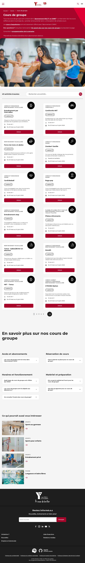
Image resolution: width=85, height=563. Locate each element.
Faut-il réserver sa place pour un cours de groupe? (64, 360)
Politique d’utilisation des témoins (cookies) (69, 555)
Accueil (5, 10)
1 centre (49, 150)
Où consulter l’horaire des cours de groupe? (20, 397)
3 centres (9, 116)
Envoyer (61, 519)
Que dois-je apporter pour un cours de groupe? (64, 389)
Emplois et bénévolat (8, 541)
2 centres (50, 114)
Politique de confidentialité (12, 555)
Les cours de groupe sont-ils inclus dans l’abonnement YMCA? (20, 360)
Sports (12, 10)
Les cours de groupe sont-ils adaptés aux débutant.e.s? (20, 389)
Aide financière (48, 534)
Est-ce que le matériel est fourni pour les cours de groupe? (64, 381)
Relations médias (49, 537)
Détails (19, 132)
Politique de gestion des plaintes (47, 555)
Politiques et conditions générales (29, 555)
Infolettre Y (5, 534)
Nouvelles (4, 537)
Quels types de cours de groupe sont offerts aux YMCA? (20, 381)
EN (82, 4)
